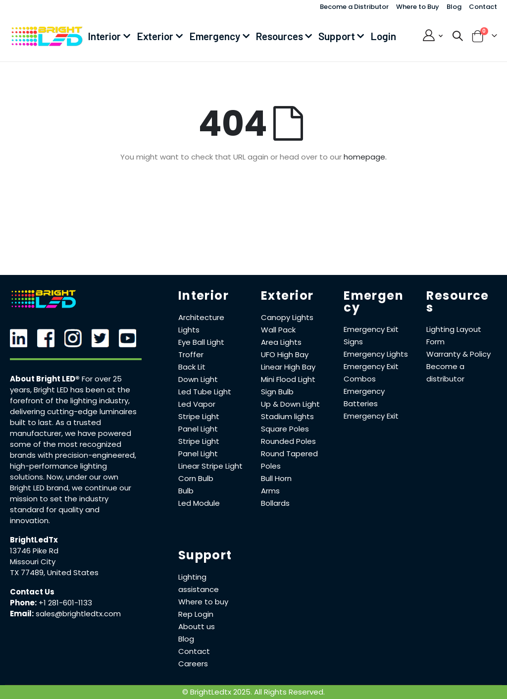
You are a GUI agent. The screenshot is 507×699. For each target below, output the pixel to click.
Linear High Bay (288, 367)
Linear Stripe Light (210, 466)
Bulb (186, 490)
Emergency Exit (371, 416)
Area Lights (281, 342)
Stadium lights (287, 416)
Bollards (275, 503)
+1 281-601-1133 (65, 602)
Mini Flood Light (288, 379)
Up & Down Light (290, 404)
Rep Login (195, 614)
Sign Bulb (277, 391)
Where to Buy (417, 6)
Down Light (198, 379)
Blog (454, 6)
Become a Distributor (354, 6)
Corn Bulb (195, 478)
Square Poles (285, 429)
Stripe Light (198, 416)
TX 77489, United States (54, 572)
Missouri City (32, 561)
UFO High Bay (284, 354)
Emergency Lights (376, 354)
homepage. (365, 157)
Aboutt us (196, 626)
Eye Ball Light (201, 342)
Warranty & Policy (458, 354)
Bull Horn (276, 478)
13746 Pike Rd (34, 550)
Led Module (199, 503)
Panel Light (198, 429)
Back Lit (191, 367)
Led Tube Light (204, 391)
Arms (270, 490)
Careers (193, 663)
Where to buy (203, 601)
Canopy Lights (287, 317)
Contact (483, 6)
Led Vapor (196, 404)
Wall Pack (278, 329)
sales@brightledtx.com (78, 613)
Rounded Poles (288, 441)
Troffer (190, 354)
